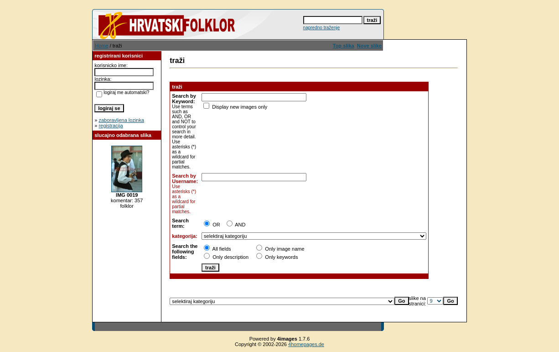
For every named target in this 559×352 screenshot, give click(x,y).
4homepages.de (306, 344)
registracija (110, 125)
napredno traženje (321, 27)
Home (101, 45)
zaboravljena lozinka (121, 120)
